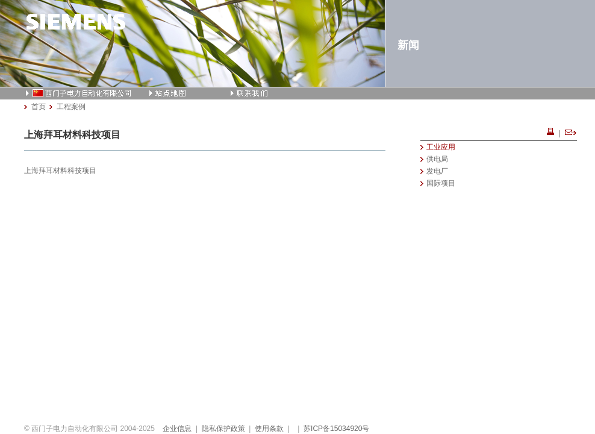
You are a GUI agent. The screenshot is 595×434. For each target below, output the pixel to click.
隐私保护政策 (223, 428)
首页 (38, 106)
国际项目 (440, 183)
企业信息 (177, 428)
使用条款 (269, 428)
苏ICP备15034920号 (336, 428)
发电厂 (437, 171)
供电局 (437, 159)
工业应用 (440, 147)
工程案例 (71, 106)
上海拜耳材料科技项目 (60, 170)
